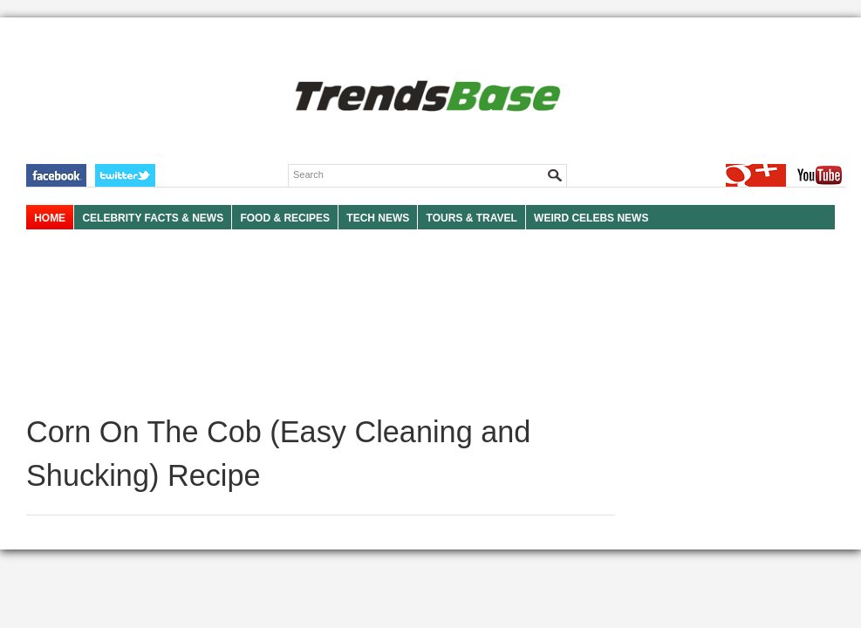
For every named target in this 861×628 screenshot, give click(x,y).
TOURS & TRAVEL (472, 218)
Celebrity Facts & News (152, 218)
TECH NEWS (377, 218)
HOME (49, 218)
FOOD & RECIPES (285, 218)
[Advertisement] (320, 323)
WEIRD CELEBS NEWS (591, 218)
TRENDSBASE (425, 97)
